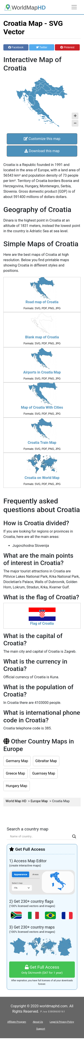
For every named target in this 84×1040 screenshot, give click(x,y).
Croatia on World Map (42, 478)
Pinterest (67, 47)
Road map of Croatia (42, 302)
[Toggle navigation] (74, 7)
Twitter (41, 47)
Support (40, 1028)
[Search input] (40, 836)
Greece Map (15, 773)
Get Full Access (42, 970)
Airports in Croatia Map (42, 372)
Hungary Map (16, 786)
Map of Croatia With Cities (42, 407)
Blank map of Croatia (42, 337)
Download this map (42, 151)
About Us (38, 1021)
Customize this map (42, 139)
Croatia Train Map (42, 442)
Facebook (16, 47)
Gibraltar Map (46, 761)
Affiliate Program (16, 1021)
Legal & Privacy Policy (62, 1021)
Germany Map (17, 761)
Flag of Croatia (42, 623)
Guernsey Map (43, 773)
